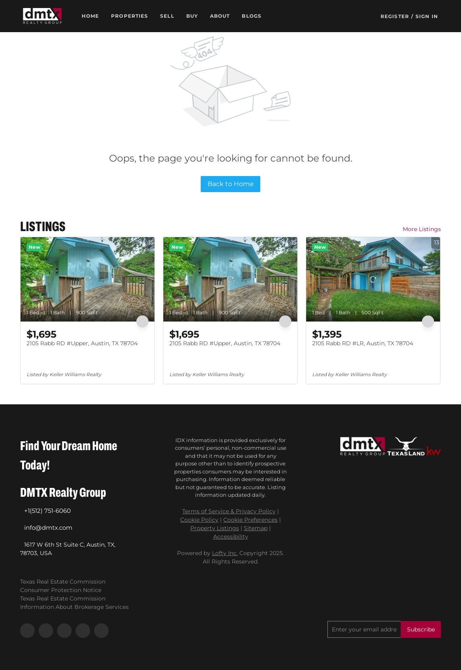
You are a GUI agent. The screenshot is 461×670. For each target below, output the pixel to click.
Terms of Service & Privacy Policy (229, 511)
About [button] (220, 16)
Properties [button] (129, 16)
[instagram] (64, 630)
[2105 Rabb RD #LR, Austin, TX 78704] (373, 279)
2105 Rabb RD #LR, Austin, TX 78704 (362, 343)
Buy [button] (192, 16)
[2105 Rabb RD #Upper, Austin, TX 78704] (87, 279)
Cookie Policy (199, 519)
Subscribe (421, 629)
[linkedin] (46, 630)
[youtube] (83, 630)
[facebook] (27, 630)
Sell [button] (167, 16)
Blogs (251, 16)
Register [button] (395, 16)
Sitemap (256, 528)
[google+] (101, 630)
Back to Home (231, 184)
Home (90, 16)
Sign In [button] (427, 16)
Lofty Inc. (225, 553)
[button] (42, 16)
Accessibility (230, 536)
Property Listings (214, 528)
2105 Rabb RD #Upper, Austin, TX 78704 (82, 343)
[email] (364, 629)
